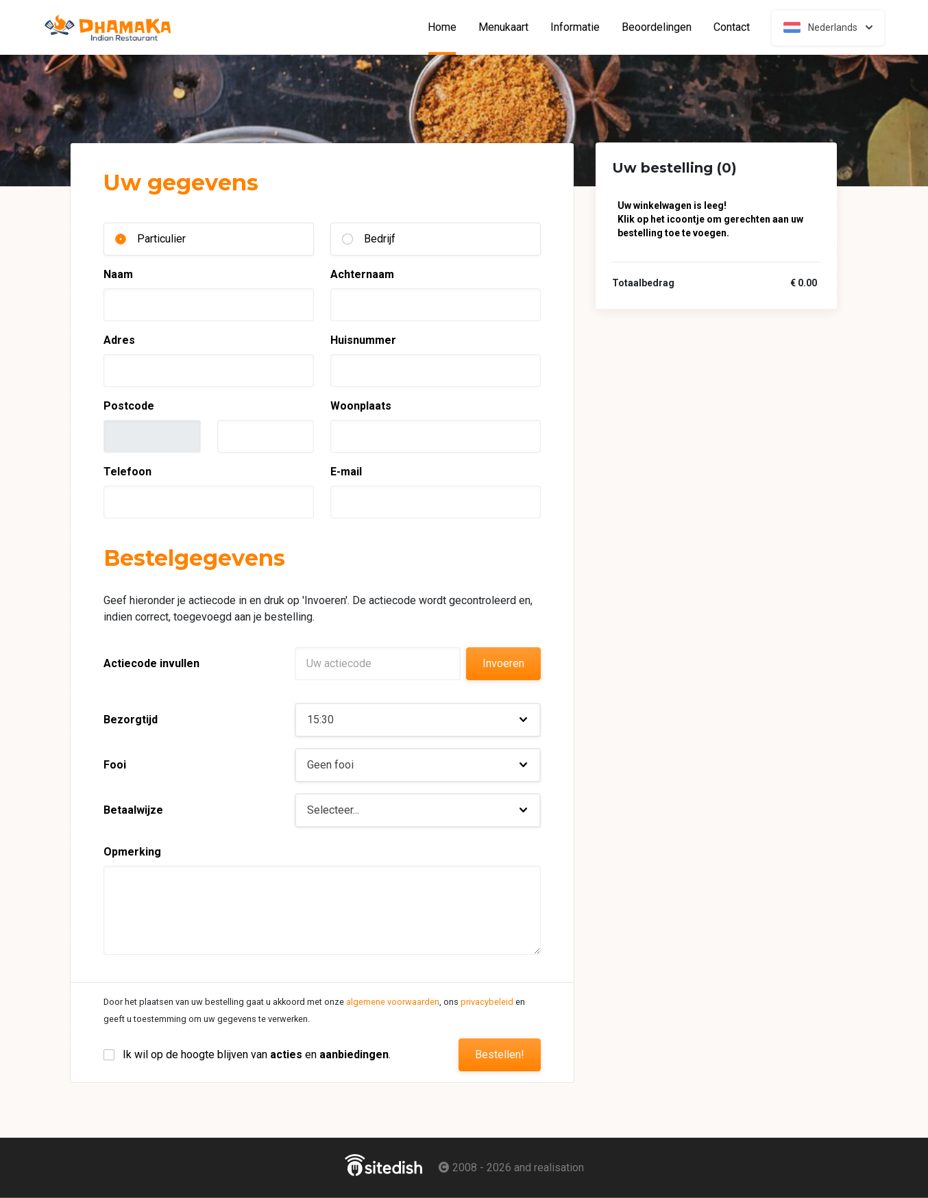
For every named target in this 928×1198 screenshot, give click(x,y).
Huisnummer (363, 340)
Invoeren (503, 663)
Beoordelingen (657, 27)
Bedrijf (379, 238)
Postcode (128, 405)
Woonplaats (360, 405)
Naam (118, 274)
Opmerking (132, 851)
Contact (731, 27)
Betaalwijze (133, 809)
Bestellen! (499, 1054)
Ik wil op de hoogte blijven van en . (257, 1054)
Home (447, 27)
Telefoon (127, 471)
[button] (417, 719)
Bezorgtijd (130, 719)
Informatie (575, 27)
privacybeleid (487, 1002)
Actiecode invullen (151, 663)
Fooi (114, 764)
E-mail (346, 471)
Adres (119, 340)
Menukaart (503, 27)
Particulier (161, 238)
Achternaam (362, 274)
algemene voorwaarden (392, 1002)
